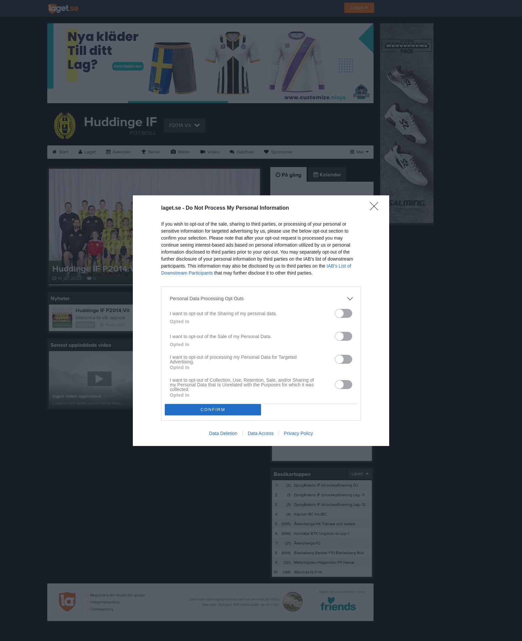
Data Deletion (223, 433)
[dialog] (261, 320)
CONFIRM (212, 409)
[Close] (376, 208)
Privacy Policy (298, 433)
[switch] (343, 313)
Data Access (261, 433)
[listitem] (261, 298)
